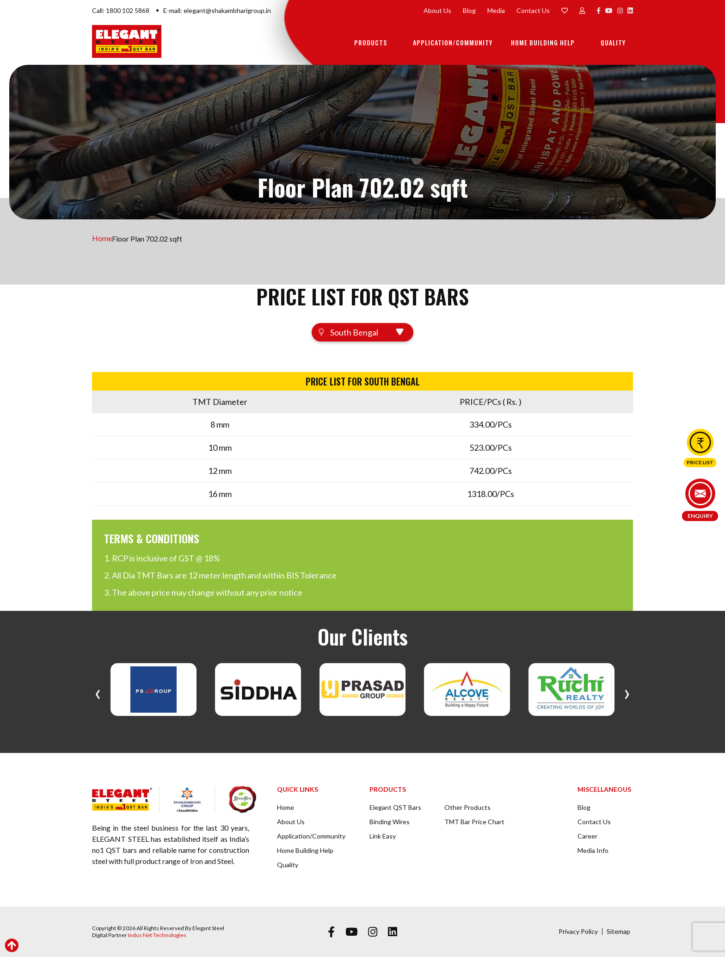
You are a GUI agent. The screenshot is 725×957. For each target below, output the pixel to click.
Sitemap (618, 931)
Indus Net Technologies (157, 935)
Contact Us (533, 10)
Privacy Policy (578, 931)
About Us (437, 10)
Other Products (467, 807)
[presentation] (97, 691)
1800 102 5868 (127, 10)
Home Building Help (543, 42)
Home (102, 238)
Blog (469, 10)
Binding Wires (389, 822)
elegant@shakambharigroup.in (227, 10)
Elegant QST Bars (395, 807)
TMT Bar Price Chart (474, 822)
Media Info (593, 850)
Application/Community (452, 42)
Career (587, 836)
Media (496, 10)
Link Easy (382, 836)
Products (370, 42)
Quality (613, 42)
